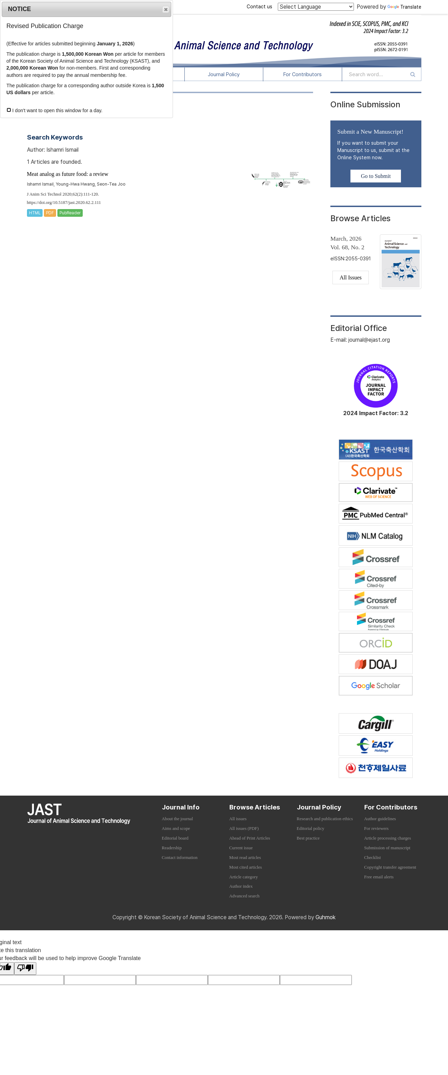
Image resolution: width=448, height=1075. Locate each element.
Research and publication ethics (325, 818)
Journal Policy (224, 74)
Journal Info (181, 807)
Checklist (372, 857)
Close (165, 10)
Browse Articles (254, 807)
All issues (238, 818)
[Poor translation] (25, 968)
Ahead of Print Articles (249, 838)
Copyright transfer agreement (390, 867)
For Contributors (302, 74)
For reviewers (376, 828)
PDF (50, 212)
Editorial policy (310, 828)
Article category (243, 877)
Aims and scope (176, 828)
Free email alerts (379, 877)
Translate (404, 7)
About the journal (177, 818)
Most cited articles (245, 867)
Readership (172, 847)
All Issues (351, 277)
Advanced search (244, 896)
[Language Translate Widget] (316, 7)
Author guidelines (380, 818)
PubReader (70, 212)
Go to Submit (376, 176)
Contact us (259, 6)
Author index (241, 886)
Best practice (308, 838)
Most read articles (245, 857)
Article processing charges (387, 838)
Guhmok (326, 917)
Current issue (241, 847)
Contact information (180, 857)
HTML (34, 212)
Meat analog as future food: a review (67, 174)
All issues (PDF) (244, 828)
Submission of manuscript (387, 847)
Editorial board (175, 838)
